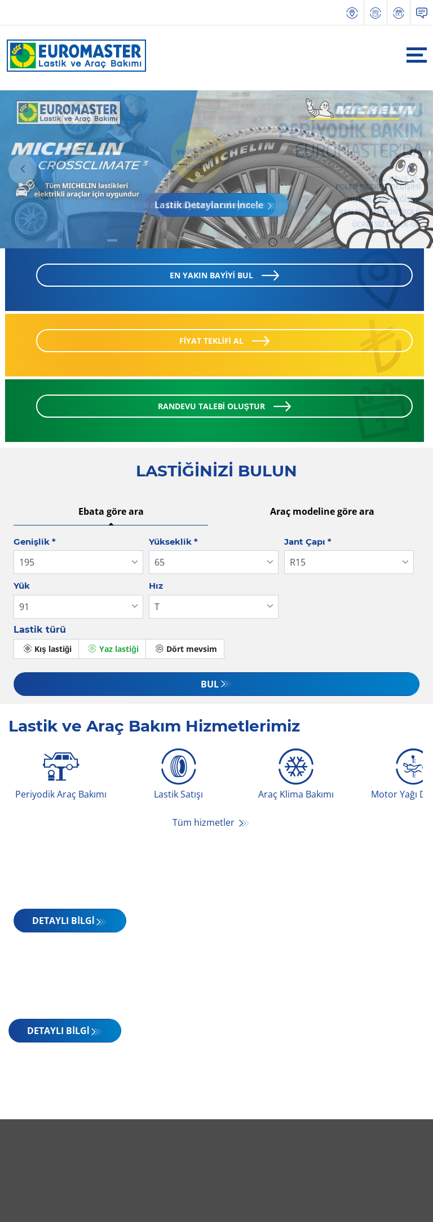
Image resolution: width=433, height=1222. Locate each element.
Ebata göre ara (111, 512)
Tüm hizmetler (205, 823)
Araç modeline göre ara (322, 512)
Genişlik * (35, 542)
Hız (156, 586)
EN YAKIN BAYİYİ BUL (211, 275)
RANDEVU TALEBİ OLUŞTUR (211, 406)
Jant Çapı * (308, 542)
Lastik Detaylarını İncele (210, 205)
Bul (210, 684)
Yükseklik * (173, 542)
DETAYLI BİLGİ (63, 921)
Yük (22, 586)
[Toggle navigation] (416, 55)
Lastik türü (40, 630)
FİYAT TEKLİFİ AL (211, 341)
